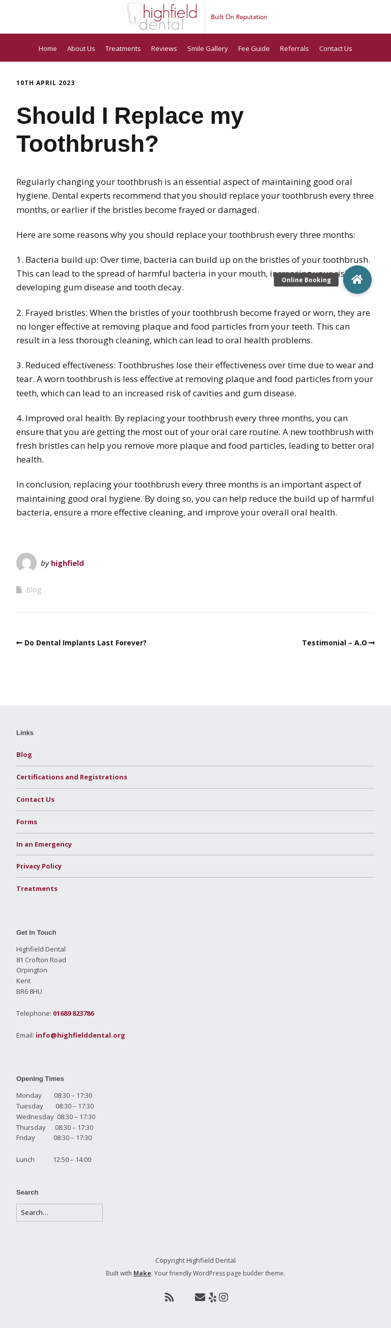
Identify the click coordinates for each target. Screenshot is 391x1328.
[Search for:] (59, 1213)
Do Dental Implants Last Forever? (85, 642)
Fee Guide (254, 48)
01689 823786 (73, 1013)
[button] (357, 279)
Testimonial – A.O (334, 642)
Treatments (123, 48)
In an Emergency (44, 844)
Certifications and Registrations (71, 776)
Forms (26, 821)
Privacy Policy (39, 866)
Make (142, 1273)
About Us (81, 48)
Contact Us (335, 48)
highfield (67, 563)
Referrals (294, 48)
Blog (33, 589)
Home (48, 48)
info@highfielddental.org (80, 1035)
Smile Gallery (207, 48)
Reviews (164, 48)
